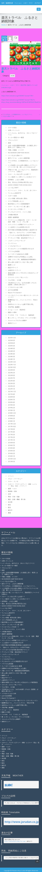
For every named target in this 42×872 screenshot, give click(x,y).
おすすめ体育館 (13, 290)
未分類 (12, 75)
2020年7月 (11, 399)
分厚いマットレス (14, 130)
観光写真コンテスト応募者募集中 (19, 203)
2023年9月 (11, 370)
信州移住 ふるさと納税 (16, 179)
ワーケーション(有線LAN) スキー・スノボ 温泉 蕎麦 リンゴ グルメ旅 (23, 220)
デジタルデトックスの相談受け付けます (21, 248)
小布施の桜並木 (13, 214)
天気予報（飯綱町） (14, 307)
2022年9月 (11, 375)
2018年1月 (11, 421)
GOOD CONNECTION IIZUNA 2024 (19, 185)
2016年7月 (11, 445)
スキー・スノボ (13, 481)
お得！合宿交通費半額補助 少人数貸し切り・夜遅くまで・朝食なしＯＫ (23, 146)
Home (3, 25)
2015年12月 (12, 458)
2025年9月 (11, 340)
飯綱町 (9, 785)
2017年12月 (12, 423)
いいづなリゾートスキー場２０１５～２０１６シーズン (23, 296)
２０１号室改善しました (16, 201)
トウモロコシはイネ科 (15, 287)
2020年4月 (11, 402)
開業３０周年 (12, 312)
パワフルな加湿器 (14, 251)
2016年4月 (11, 448)
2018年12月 (12, 413)
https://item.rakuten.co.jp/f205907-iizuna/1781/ (17, 95)
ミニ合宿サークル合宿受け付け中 (19, 227)
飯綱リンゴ (11, 264)
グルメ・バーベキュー (15, 478)
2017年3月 (11, 434)
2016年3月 (11, 450)
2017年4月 (11, 432)
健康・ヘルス (12, 488)
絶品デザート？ (13, 267)
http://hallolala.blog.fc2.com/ (15, 841)
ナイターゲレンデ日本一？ (16, 209)
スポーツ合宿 (12, 195)
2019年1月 (11, 410)
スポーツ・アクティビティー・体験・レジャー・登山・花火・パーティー (22, 485)
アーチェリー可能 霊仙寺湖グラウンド (21, 238)
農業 (9, 512)
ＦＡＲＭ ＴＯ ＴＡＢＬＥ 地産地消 (21, 315)
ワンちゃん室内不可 (14, 193)
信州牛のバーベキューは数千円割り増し (21, 304)
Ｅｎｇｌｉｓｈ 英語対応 (17, 309)
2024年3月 (11, 356)
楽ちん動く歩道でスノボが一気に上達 (20, 262)
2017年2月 (11, 437)
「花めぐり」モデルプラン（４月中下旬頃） (22, 232)
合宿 (9, 494)
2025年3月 (11, 345)
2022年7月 (11, 378)
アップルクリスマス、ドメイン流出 (19, 212)
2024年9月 (11, 348)
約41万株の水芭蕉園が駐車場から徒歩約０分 (22, 229)
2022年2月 (11, 386)
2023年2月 (11, 372)
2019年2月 (11, 407)
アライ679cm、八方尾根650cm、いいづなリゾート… (17, 114)
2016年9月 (11, 442)
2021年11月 (12, 391)
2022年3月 (11, 383)
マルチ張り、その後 (14, 280)
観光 (9, 507)
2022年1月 (11, 388)
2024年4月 (11, 353)
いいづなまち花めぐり (15, 155)
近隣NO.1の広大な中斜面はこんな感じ (20, 256)
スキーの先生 (12, 127)
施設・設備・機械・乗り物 (16, 499)
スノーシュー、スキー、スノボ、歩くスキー (22, 190)
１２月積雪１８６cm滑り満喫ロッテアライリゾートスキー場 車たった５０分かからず (22, 166)
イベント (11, 476)
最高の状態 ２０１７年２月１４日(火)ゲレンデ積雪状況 (23, 273)
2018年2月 (11, 418)
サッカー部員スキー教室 (16, 137)
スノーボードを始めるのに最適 (18, 254)
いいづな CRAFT (13, 187)
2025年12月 (12, 337)
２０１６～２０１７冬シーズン (18, 277)
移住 (9, 504)
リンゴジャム (12, 243)
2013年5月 (11, 461)
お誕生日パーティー (14, 270)
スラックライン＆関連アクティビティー (21, 224)
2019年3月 (11, 405)
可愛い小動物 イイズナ (16, 150)
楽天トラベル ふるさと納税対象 (19, 158)
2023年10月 (12, 367)
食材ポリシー (12, 323)
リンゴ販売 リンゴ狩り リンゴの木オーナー (22, 177)
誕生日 (10, 510)
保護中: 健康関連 (13, 217)
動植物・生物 (12, 491)
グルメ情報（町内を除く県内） (18, 198)
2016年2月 (11, 453)
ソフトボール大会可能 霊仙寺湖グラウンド (22, 235)
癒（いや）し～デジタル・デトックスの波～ (22, 317)
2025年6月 (11, 343)
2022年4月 (11, 380)
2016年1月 (11, 456)
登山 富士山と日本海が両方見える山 (20, 182)
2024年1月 (11, 359)
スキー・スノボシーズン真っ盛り (19, 206)
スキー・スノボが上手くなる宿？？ (19, 174)
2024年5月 (11, 351)
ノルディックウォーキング (16, 240)
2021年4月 (11, 394)
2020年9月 (11, 397)
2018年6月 (11, 415)
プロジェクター (13, 140)
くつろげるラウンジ (14, 246)
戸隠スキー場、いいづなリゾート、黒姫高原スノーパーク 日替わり (23, 170)
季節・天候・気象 (14, 496)
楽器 (9, 142)
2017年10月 (12, 426)
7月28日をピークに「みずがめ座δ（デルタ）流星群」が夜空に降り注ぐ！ (22, 283)
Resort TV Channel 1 (15, 292)
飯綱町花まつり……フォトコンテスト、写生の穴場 (22, 300)
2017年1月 (11, 440)
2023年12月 (12, 362)
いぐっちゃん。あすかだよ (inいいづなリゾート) (22, 133)
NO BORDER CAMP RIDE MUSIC (18, 152)
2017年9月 (11, 429)
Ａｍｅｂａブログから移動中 (17, 320)
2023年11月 (12, 364)
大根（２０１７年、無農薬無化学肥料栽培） (22, 259)
